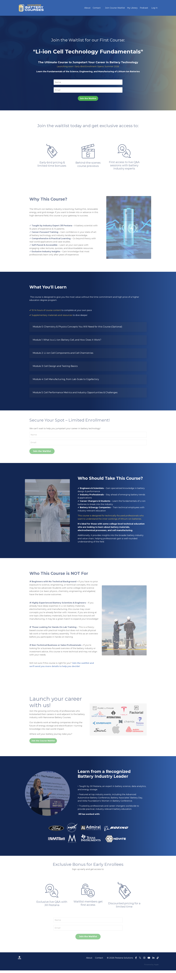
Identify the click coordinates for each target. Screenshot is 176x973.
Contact (96, 8)
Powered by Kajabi (151, 967)
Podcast (144, 8)
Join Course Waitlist (115, 8)
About (87, 8)
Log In (154, 8)
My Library (132, 8)
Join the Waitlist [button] (88, 98)
